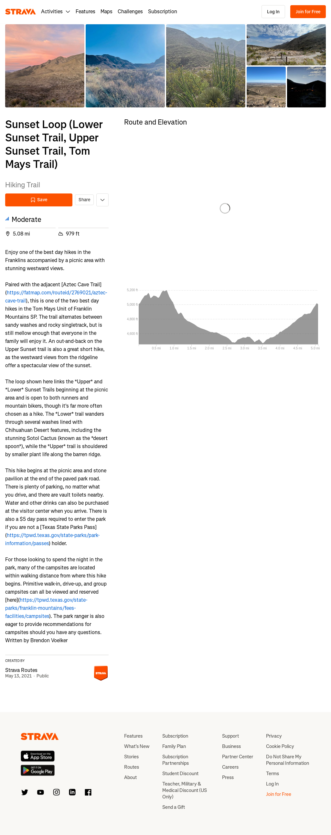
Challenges (130, 11)
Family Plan (174, 746)
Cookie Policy (280, 746)
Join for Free (308, 12)
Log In (273, 12)
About (130, 777)
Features (85, 11)
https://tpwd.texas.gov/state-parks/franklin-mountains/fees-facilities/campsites (46, 608)
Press (228, 777)
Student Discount (180, 773)
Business (231, 746)
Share (84, 200)
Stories (131, 756)
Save (38, 200)
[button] (44, 65)
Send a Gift (173, 807)
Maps (106, 11)
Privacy (274, 736)
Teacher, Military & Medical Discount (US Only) (184, 790)
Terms (272, 773)
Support (230, 736)
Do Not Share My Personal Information (287, 759)
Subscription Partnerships (175, 759)
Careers (230, 767)
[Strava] (20, 11)
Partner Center (237, 756)
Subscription (162, 11)
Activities (55, 11)
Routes (131, 767)
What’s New (136, 746)
